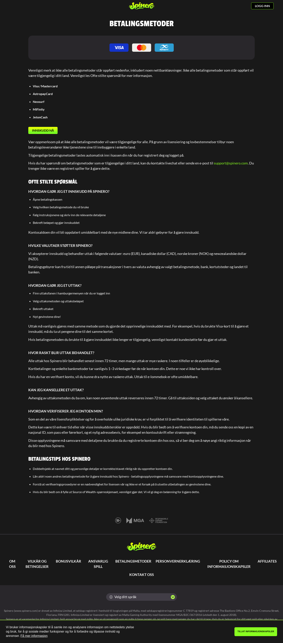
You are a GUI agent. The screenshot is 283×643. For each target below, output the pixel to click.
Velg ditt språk (122, 597)
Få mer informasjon (34, 635)
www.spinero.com (26, 610)
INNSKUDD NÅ (43, 130)
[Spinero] (141, 6)
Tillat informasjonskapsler (255, 631)
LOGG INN (262, 6)
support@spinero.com (231, 163)
